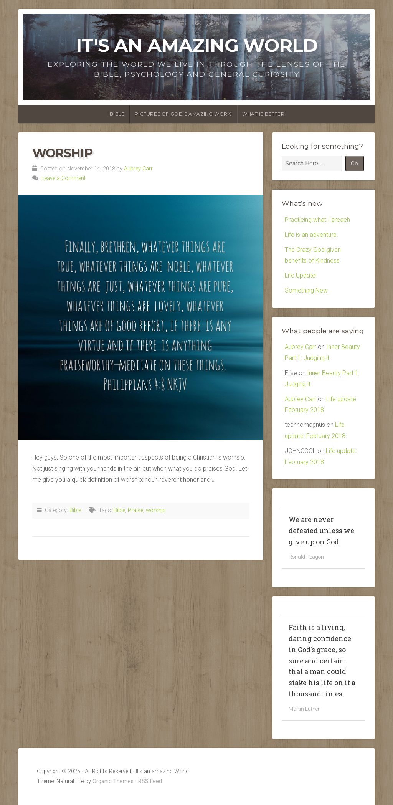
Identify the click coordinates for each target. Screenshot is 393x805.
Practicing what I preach (317, 219)
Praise (135, 510)
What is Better (263, 114)
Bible (117, 114)
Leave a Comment (63, 178)
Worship (62, 152)
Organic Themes (113, 781)
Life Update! (301, 275)
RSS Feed (150, 781)
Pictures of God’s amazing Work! (183, 114)
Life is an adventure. (311, 234)
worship (156, 510)
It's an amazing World (196, 45)
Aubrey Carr (138, 168)
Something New (306, 290)
